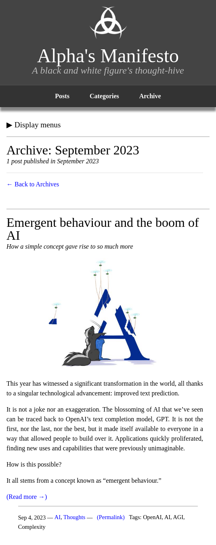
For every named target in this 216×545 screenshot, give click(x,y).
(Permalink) (111, 517)
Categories (104, 96)
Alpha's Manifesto (108, 55)
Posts (62, 96)
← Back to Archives (32, 184)
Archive (150, 96)
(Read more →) (26, 496)
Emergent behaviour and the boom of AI (102, 229)
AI (58, 517)
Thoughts (74, 517)
